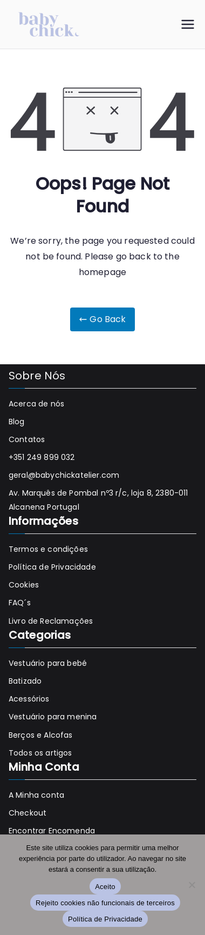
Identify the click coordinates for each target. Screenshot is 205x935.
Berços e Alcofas (41, 735)
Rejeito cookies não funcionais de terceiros (105, 903)
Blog (17, 421)
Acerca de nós (36, 403)
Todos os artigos (40, 752)
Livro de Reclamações (51, 621)
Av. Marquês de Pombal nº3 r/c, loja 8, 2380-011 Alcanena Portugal (98, 499)
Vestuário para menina (53, 716)
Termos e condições (48, 549)
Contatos (27, 439)
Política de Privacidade (52, 567)
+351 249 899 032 (42, 457)
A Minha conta (36, 795)
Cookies (24, 584)
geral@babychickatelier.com (64, 475)
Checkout (27, 812)
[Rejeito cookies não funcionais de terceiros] (191, 884)
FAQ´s (20, 602)
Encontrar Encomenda (52, 830)
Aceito (105, 887)
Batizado (25, 681)
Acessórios (29, 698)
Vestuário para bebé (48, 663)
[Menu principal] (187, 24)
